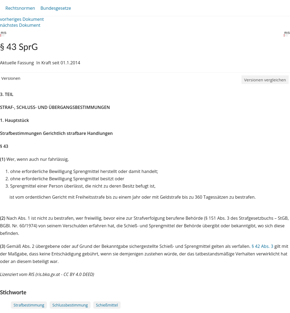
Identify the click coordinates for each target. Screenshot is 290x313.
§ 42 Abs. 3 (262, 246)
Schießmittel (107, 305)
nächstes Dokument (20, 25)
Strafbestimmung (29, 305)
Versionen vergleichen (265, 79)
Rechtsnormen (20, 8)
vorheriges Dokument (22, 19)
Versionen (10, 78)
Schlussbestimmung (70, 305)
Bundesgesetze (55, 8)
